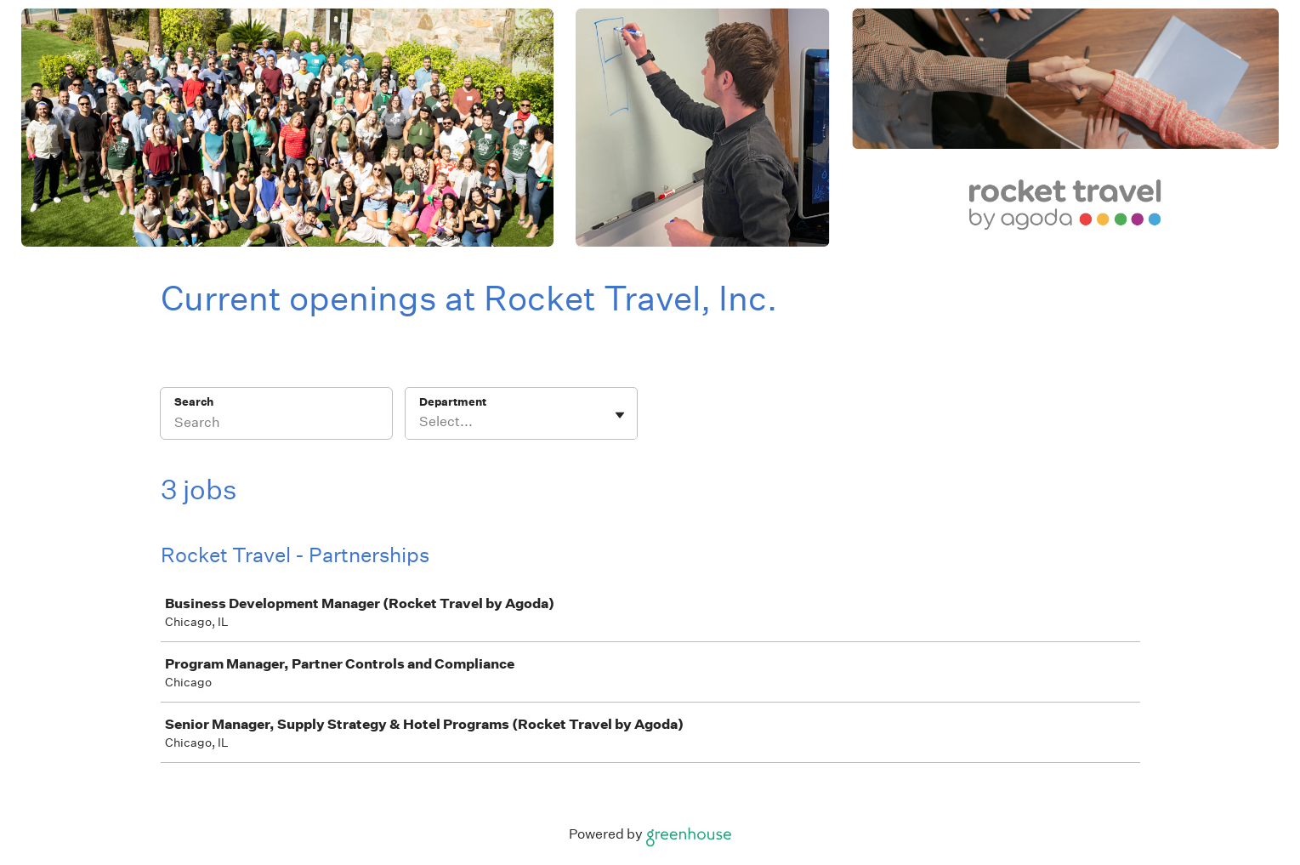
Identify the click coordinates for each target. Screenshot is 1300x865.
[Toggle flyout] (620, 415)
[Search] (276, 424)
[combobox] (420, 422)
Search (194, 402)
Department (452, 402)
